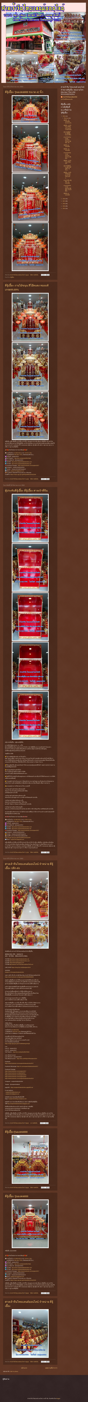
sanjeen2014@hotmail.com (13, 1092)
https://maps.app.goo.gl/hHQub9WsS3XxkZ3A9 (23, 474)
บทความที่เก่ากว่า (51, 1368)
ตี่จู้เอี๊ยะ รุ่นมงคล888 (16, 1196)
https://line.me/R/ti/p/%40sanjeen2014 (27, 1058)
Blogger (58, 1398)
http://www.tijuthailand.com (17, 962)
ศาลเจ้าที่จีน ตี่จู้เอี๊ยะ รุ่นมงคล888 (67, 182)
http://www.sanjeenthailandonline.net (21, 463)
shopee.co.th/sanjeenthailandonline (14, 972)
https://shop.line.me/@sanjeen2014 (21, 967)
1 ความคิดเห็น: (34, 1123)
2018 (64, 198)
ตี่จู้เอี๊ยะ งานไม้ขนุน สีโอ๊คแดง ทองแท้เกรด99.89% (67, 127)
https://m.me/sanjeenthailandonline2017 (27, 1066)
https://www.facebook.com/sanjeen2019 (15, 1076)
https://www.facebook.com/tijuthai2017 (15, 1073)
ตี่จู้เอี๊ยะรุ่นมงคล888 (16, 1131)
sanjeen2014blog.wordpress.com (17, 1098)
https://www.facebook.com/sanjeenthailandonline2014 (19, 1078)
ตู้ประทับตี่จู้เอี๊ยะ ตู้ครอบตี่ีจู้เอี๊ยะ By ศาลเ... (67, 168)
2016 (64, 203)
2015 (64, 206)
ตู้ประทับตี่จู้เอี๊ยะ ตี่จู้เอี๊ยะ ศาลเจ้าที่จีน (26, 490)
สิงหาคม (66, 118)
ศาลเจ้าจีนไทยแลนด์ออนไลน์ (70, 97)
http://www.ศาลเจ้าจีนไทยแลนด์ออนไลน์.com (21, 964)
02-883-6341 (17, 453)
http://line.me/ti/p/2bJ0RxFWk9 (22, 458)
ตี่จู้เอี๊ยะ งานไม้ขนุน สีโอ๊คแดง (67, 162)
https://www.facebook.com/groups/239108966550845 (19, 977)
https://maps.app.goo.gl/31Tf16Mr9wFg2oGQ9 (17, 1043)
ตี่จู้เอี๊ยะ (12, 277)
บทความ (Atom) (14, 1371)
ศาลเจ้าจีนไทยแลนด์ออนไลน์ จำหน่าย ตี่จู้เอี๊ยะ (67, 155)
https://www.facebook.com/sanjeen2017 (28, 465)
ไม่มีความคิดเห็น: (34, 275)
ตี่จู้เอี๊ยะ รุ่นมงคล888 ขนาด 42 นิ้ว (24, 92)
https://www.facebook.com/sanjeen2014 (15, 1074)
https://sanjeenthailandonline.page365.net (22, 1087)
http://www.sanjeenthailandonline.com (22, 461)
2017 (64, 201)
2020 (64, 116)
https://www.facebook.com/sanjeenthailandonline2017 (19, 1063)
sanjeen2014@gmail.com (17, 471)
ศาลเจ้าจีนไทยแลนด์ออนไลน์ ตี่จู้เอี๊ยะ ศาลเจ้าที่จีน (68, 188)
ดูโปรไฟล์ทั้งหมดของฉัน (67, 99)
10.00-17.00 (28, 453)
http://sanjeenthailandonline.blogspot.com (19, 1103)
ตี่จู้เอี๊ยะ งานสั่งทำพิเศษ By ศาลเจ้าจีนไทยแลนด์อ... (67, 175)
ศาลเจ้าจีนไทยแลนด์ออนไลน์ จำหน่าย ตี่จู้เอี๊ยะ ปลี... (67, 139)
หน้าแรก (24, 1368)
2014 (64, 208)
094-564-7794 (18, 454)
